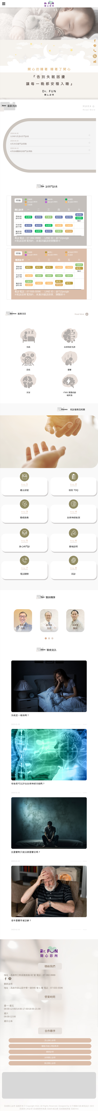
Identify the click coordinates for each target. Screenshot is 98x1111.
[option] (23, 620)
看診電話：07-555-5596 (28, 291)
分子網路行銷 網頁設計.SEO (82, 1106)
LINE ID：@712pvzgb (57, 238)
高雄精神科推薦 (39, 1109)
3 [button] (52, 638)
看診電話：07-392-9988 (28, 238)
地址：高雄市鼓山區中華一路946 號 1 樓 (23, 988)
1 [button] (46, 638)
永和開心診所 (50, 1057)
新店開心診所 (50, 1063)
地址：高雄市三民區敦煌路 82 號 (20, 975)
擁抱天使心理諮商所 (50, 1046)
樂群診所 (50, 1052)
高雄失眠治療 (53, 1109)
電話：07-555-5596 (53, 988)
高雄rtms (75, 1109)
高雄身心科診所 (26, 1109)
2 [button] (49, 638)
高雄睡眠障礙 (64, 1109)
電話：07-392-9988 (45, 975)
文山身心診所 (50, 1040)
